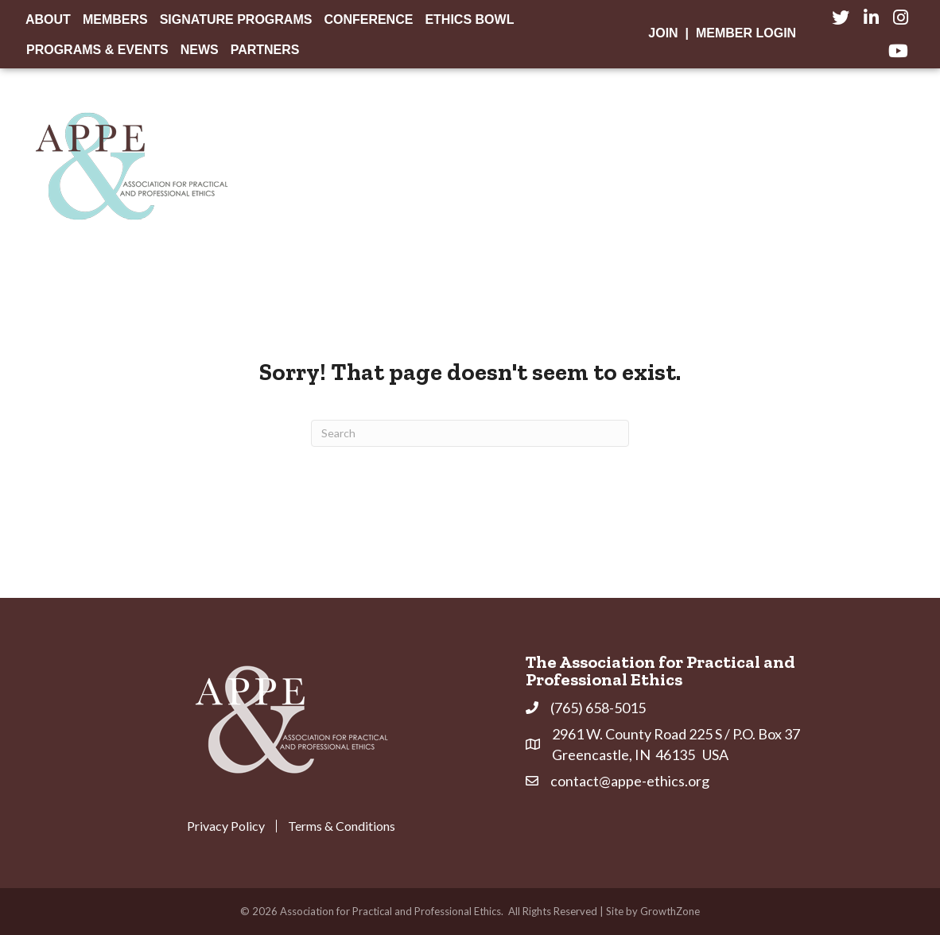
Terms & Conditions (341, 826)
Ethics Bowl (469, 19)
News (200, 49)
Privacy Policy (226, 826)
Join (663, 33)
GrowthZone (670, 911)
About (48, 19)
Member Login (746, 33)
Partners (265, 49)
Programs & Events (97, 49)
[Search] (470, 433)
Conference (368, 19)
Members (115, 19)
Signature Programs (236, 19)
